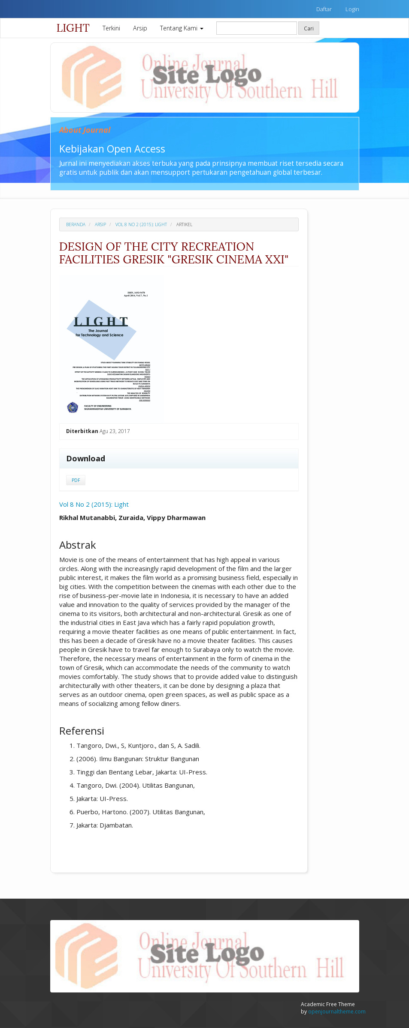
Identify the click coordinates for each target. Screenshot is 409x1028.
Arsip (140, 28)
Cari (309, 28)
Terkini (111, 28)
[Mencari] (256, 28)
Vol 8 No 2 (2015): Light (141, 224)
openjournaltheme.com (337, 1011)
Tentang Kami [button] (181, 28)
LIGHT (73, 28)
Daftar (324, 9)
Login (352, 9)
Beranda (75, 224)
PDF (76, 480)
